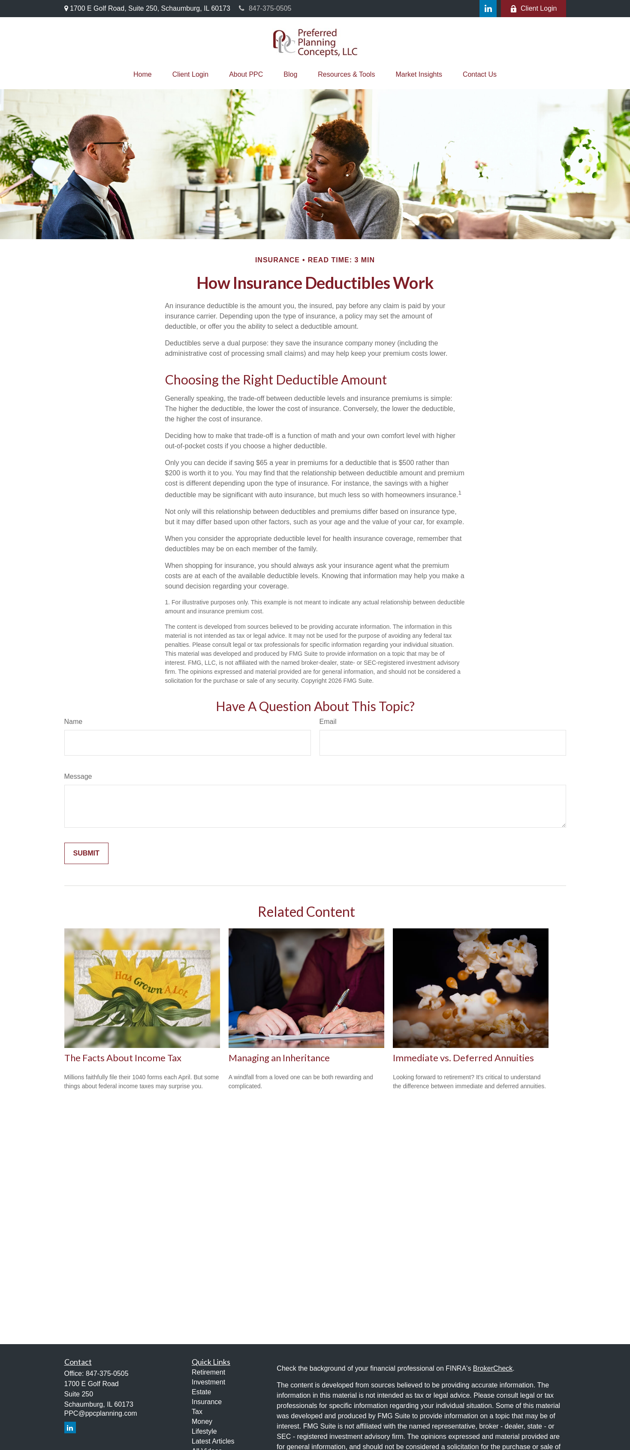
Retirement (208, 1372)
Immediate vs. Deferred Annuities (463, 1057)
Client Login (533, 8)
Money (202, 1421)
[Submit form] (86, 853)
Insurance (207, 1401)
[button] (142, 74)
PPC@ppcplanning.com (100, 1413)
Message (78, 776)
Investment (208, 1382)
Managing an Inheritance (279, 1057)
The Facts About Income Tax (122, 1057)
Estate (201, 1392)
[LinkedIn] (488, 8)
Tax (197, 1411)
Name (73, 721)
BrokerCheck (492, 1368)
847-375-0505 (265, 8)
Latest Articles (213, 1441)
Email (328, 721)
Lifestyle (204, 1431)
